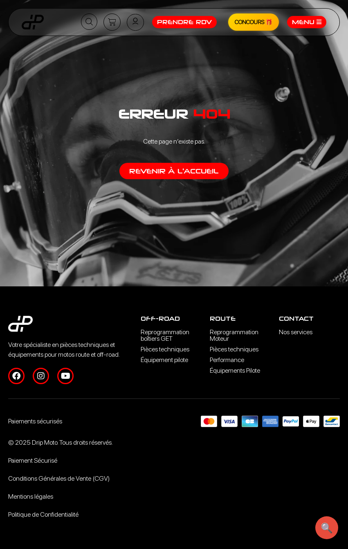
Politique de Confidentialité (43, 514)
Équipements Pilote (235, 370)
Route (223, 318)
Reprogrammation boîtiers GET (165, 335)
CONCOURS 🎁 (253, 22)
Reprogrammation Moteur (234, 335)
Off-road (160, 318)
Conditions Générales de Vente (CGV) (59, 478)
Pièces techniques (165, 349)
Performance (227, 360)
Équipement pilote (164, 360)
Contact (296, 318)
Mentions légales (30, 496)
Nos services (295, 332)
